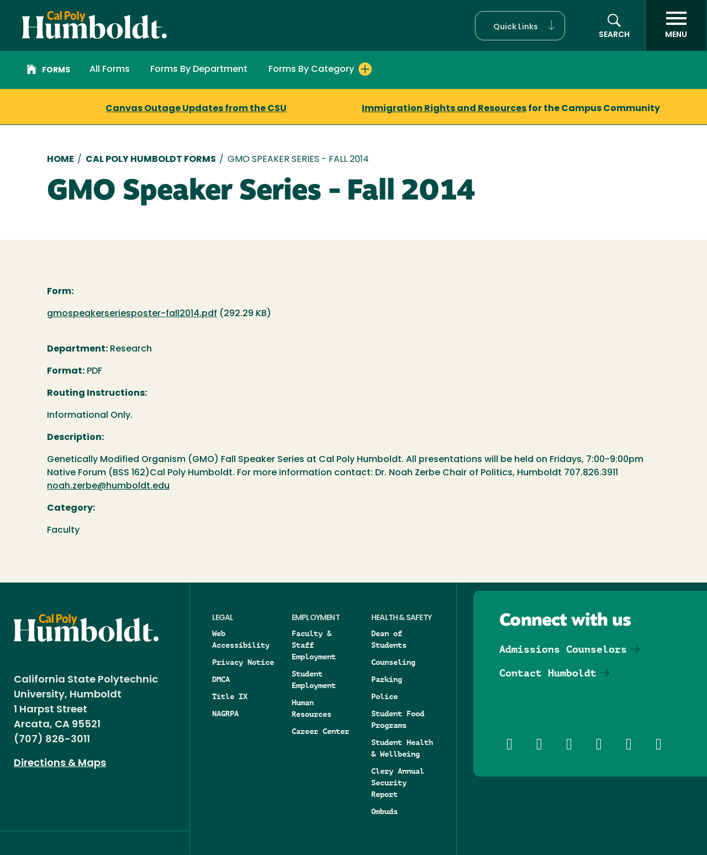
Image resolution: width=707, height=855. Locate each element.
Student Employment (314, 679)
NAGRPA (225, 713)
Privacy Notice (243, 662)
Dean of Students (389, 639)
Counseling (393, 662)
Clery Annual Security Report (397, 783)
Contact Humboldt (548, 673)
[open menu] (676, 25)
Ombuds (384, 811)
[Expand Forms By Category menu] (365, 69)
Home (60, 159)
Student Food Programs (397, 719)
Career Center (320, 731)
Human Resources (311, 708)
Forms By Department (198, 69)
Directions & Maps (60, 763)
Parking (386, 679)
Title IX (229, 696)
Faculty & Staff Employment (314, 645)
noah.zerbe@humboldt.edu (108, 486)
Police (384, 696)
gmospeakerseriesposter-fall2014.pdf (132, 314)
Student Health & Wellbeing (402, 748)
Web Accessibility (241, 639)
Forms (48, 70)
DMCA (221, 679)
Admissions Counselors (563, 649)
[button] (520, 25)
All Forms (109, 69)
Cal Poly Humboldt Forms (151, 159)
